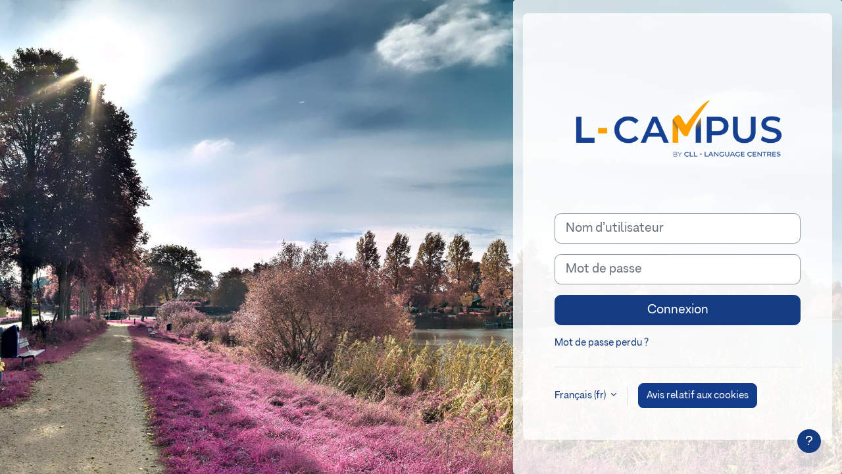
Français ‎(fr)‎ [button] (581, 395)
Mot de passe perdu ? (602, 343)
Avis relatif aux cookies (698, 395)
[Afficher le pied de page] (809, 441)
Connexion (677, 309)
